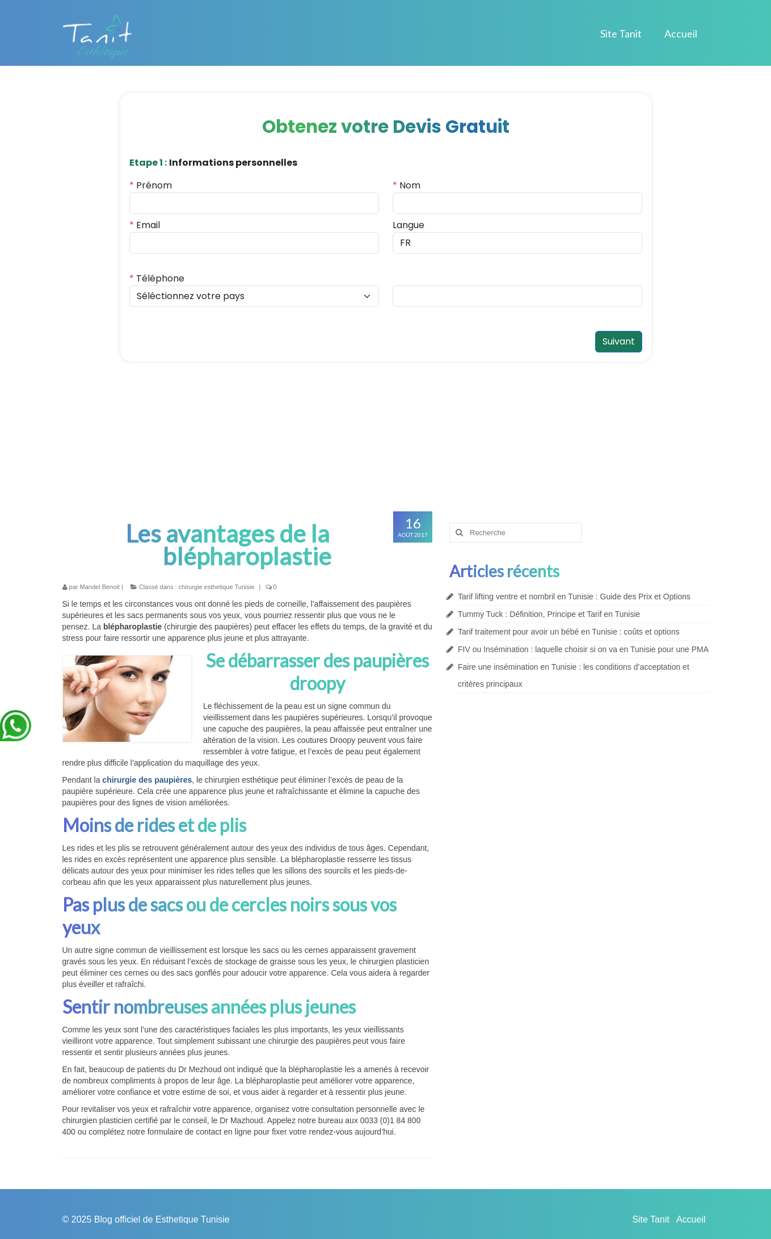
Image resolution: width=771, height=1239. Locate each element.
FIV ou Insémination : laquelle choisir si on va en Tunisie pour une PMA (583, 649)
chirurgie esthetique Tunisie (217, 586)
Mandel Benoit (100, 586)
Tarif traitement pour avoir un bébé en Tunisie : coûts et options (569, 631)
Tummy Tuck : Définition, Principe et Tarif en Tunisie (549, 614)
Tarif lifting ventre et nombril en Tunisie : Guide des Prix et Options (574, 596)
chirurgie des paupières (147, 779)
